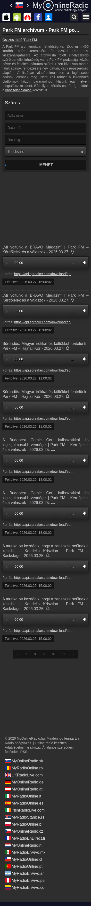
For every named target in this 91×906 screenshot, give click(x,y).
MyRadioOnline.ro (24, 768)
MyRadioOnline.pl (23, 824)
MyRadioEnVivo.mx (25, 852)
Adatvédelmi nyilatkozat (23, 747)
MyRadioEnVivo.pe (25, 880)
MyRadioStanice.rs (24, 817)
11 (64, 654)
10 (53, 654)
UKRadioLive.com (24, 775)
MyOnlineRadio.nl (23, 845)
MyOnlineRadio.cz (24, 831)
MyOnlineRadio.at (23, 789)
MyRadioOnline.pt (23, 866)
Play (7, 263)
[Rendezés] (45, 151)
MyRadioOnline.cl (23, 859)
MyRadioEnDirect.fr (25, 838)
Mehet (46, 165)
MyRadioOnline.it (23, 796)
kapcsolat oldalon (18, 90)
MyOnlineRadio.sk (24, 761)
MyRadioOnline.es (24, 803)
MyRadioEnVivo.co (24, 887)
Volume (83, 262)
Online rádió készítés (51, 743)
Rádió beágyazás (18, 743)
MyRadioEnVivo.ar (24, 873)
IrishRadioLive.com (25, 810)
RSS (23, 752)
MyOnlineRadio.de (24, 782)
